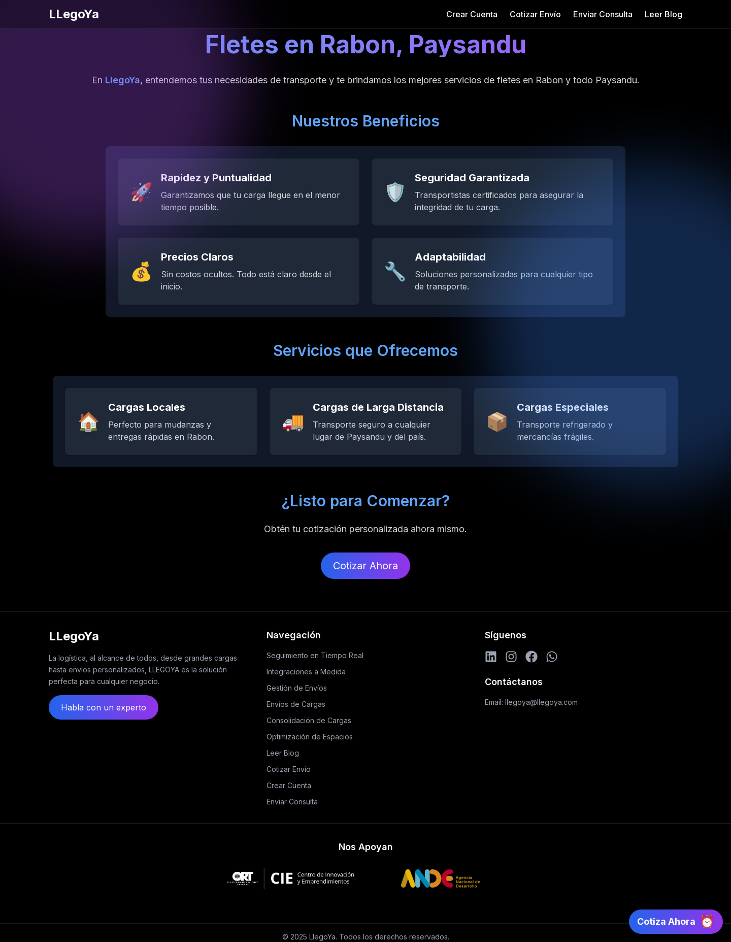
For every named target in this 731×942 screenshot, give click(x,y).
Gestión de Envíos (297, 688)
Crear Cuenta (471, 14)
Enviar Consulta (603, 14)
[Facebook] (531, 657)
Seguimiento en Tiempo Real (315, 655)
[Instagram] (511, 657)
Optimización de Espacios (310, 736)
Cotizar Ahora (365, 566)
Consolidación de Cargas (309, 720)
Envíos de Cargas (296, 704)
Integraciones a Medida (306, 671)
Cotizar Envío (535, 14)
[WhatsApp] (552, 657)
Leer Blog (663, 14)
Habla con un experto (103, 707)
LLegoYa (74, 14)
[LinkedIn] (491, 657)
